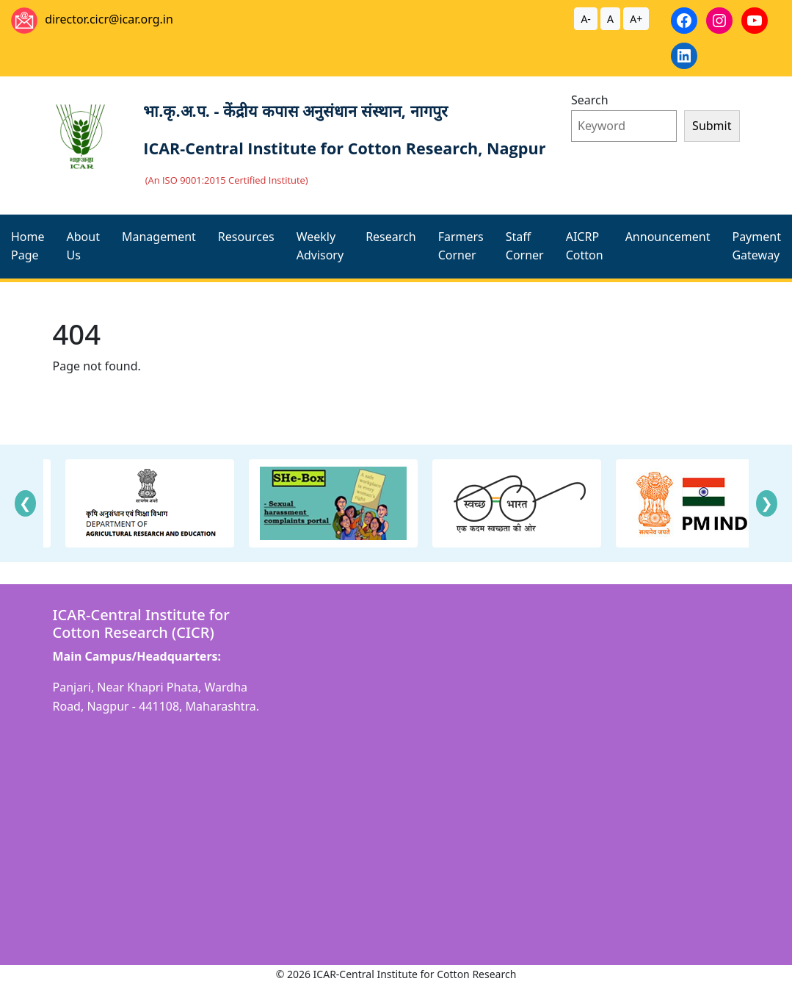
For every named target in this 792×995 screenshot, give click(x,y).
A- (585, 19)
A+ (636, 19)
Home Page (28, 246)
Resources (246, 237)
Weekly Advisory (320, 246)
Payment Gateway (756, 246)
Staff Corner (525, 246)
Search (589, 100)
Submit (711, 126)
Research (391, 237)
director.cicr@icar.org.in (109, 19)
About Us (83, 246)
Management (159, 237)
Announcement (668, 237)
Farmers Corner (461, 246)
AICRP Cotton (584, 246)
